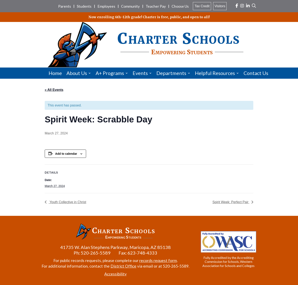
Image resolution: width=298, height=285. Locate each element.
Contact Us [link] (256, 73)
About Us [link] (76, 73)
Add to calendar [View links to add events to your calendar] (66, 153)
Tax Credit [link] (202, 6)
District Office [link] (123, 266)
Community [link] (130, 6)
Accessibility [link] (115, 274)
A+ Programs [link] (110, 73)
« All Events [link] (54, 90)
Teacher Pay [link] (156, 6)
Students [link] (84, 6)
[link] (236, 6)
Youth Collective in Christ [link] (67, 202)
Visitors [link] (219, 6)
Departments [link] (171, 73)
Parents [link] (64, 6)
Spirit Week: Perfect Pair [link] (231, 202)
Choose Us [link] (180, 6)
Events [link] (140, 73)
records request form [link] (158, 260)
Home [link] (55, 73)
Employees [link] (106, 6)
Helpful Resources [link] (215, 73)
